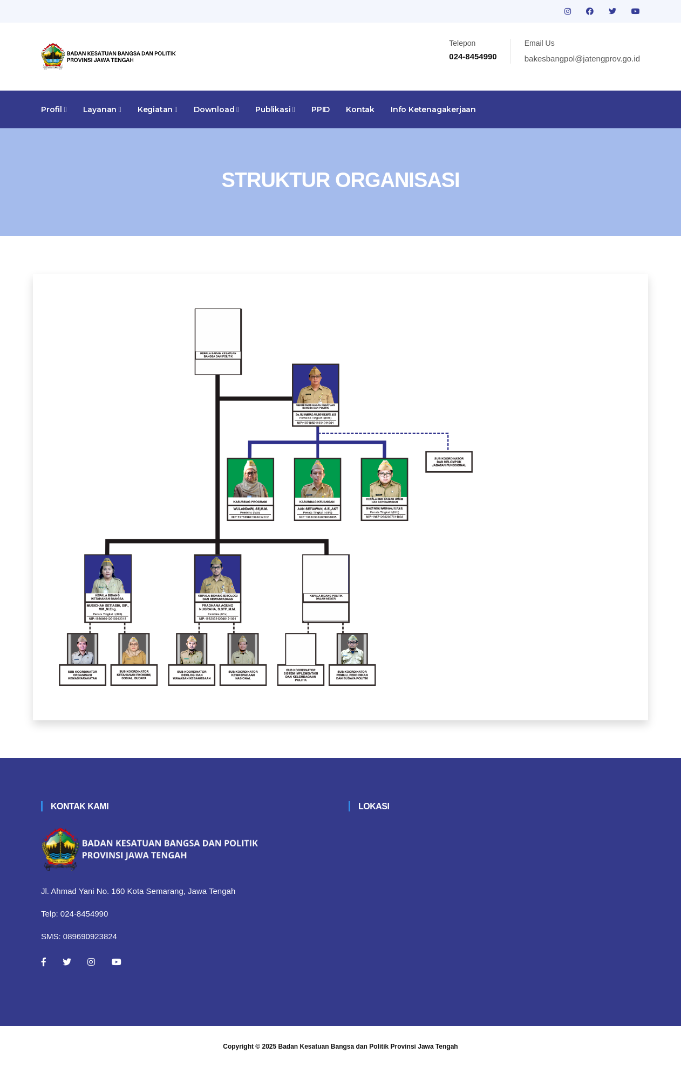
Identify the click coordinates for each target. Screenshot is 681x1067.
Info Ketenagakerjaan (433, 109)
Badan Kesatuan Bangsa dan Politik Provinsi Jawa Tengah (368, 1046)
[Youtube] (116, 962)
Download (216, 109)
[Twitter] (67, 962)
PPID (320, 109)
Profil (54, 109)
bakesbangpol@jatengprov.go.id (582, 58)
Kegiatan (158, 109)
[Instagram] (91, 962)
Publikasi (275, 109)
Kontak (360, 109)
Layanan (102, 109)
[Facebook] (43, 962)
